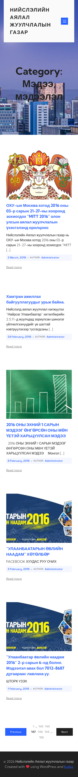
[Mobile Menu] (64, 21)
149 (47, 732)
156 (41, 737)
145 (40, 726)
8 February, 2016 (19, 461)
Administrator (50, 257)
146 (47, 726)
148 (40, 732)
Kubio (68, 767)
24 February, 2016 (19, 337)
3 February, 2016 (19, 569)
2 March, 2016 (17, 257)
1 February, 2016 (18, 689)
